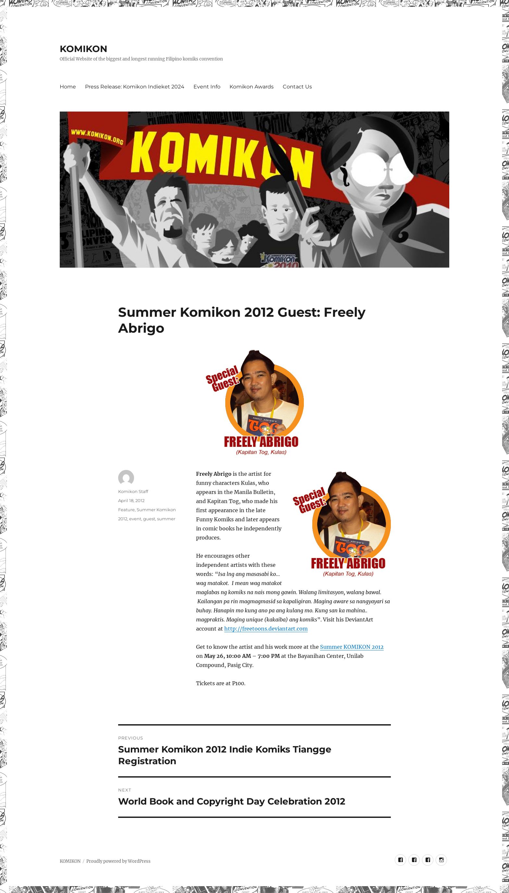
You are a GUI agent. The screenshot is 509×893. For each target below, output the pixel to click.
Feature (126, 509)
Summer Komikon (156, 509)
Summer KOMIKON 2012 (352, 647)
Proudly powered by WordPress (118, 861)
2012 (122, 518)
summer (166, 518)
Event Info (206, 87)
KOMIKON (83, 48)
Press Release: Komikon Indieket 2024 (134, 87)
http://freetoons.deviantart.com (266, 628)
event (135, 518)
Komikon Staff (133, 491)
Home (68, 87)
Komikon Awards (252, 87)
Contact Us (297, 87)
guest (149, 518)
